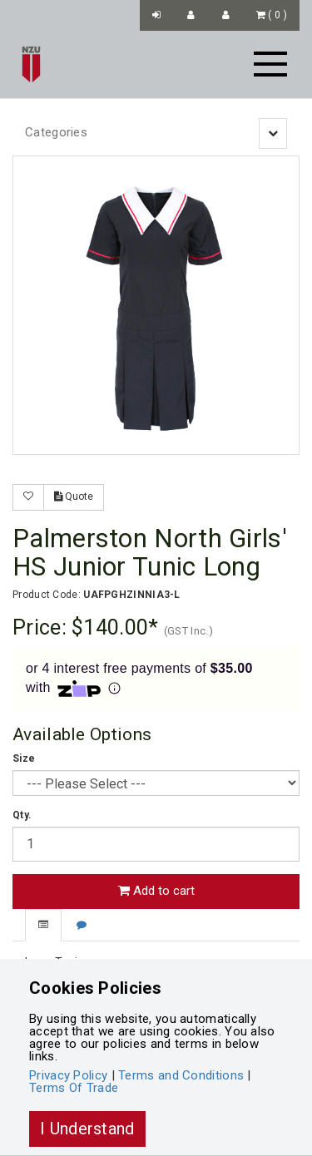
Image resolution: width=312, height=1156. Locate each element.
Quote (73, 496)
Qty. (22, 815)
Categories (56, 132)
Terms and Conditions (181, 1075)
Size (23, 758)
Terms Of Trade (73, 1087)
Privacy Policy (68, 1075)
